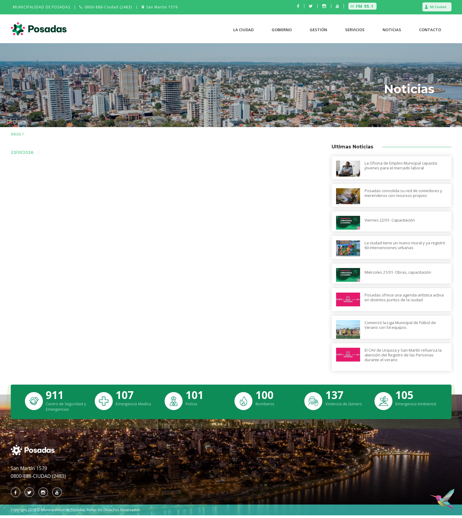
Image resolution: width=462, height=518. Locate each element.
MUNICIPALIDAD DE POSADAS (41, 7)
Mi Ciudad (438, 6)
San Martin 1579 (162, 7)
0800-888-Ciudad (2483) (108, 7)
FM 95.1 (365, 6)
